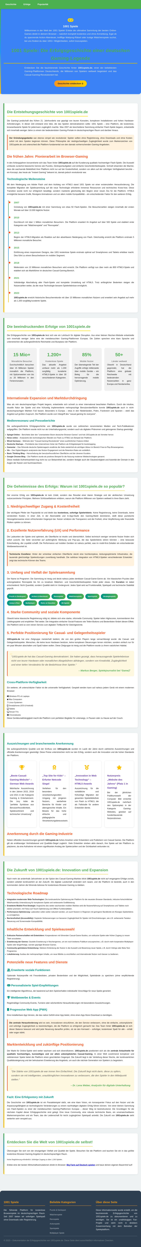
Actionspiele (55, 1224)
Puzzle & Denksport (58, 1210)
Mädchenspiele (56, 1215)
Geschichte (10, 4)
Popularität (43, 4)
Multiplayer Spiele (57, 1233)
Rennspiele (54, 1219)
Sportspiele (54, 1228)
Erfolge (27, 4)
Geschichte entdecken (70, 83)
